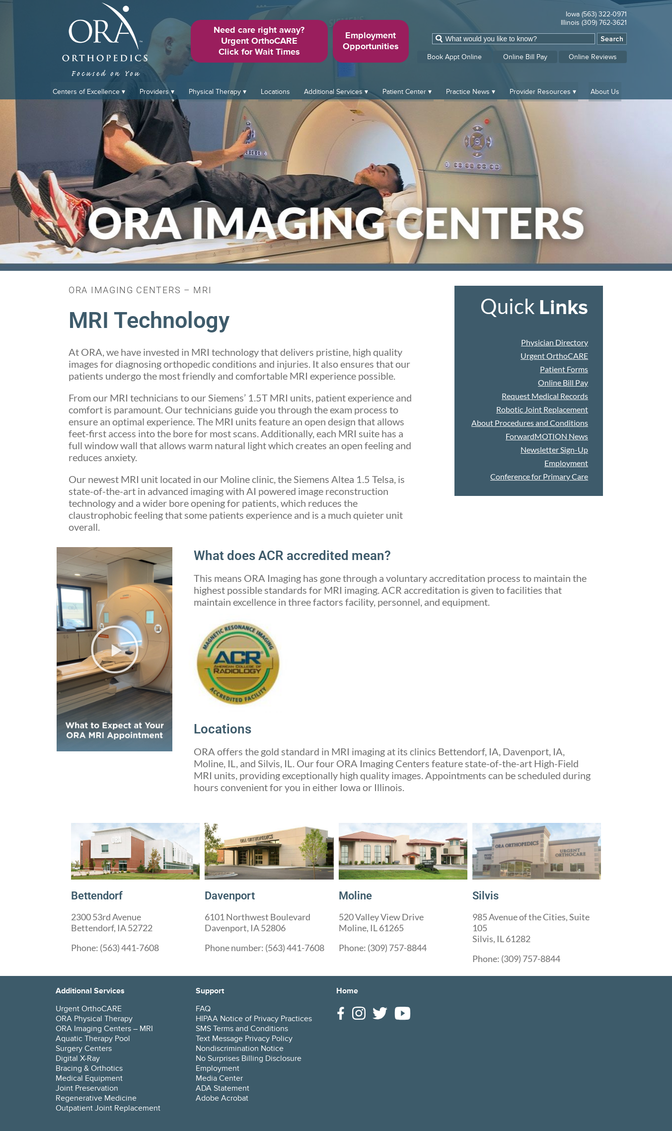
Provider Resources (540, 90)
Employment (566, 463)
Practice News (468, 90)
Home (347, 991)
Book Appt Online (454, 57)
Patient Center (404, 90)
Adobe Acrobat (222, 1098)
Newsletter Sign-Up (554, 449)
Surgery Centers (84, 1048)
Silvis (486, 895)
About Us (605, 90)
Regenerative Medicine (96, 1098)
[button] (115, 649)
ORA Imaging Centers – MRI (104, 1029)
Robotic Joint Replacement (542, 409)
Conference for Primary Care (539, 476)
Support (210, 991)
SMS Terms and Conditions (242, 1029)
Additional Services (333, 90)
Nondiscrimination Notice (240, 1048)
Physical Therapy (215, 90)
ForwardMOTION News (547, 436)
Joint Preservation (87, 1088)
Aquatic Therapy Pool (93, 1039)
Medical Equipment (89, 1078)
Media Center (219, 1078)
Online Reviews (593, 57)
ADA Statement (222, 1088)
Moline (357, 895)
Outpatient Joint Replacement (108, 1108)
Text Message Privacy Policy (244, 1039)
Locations (275, 90)
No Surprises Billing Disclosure (248, 1058)
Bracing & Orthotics (89, 1068)
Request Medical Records (545, 396)
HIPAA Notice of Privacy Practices (254, 1019)
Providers (154, 90)
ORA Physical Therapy (94, 1019)
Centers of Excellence (86, 90)
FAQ (203, 1009)
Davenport (233, 895)
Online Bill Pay (525, 57)
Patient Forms (564, 369)
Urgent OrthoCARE (554, 355)
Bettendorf (100, 895)
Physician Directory (554, 342)
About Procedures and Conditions (529, 422)
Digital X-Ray (78, 1058)
